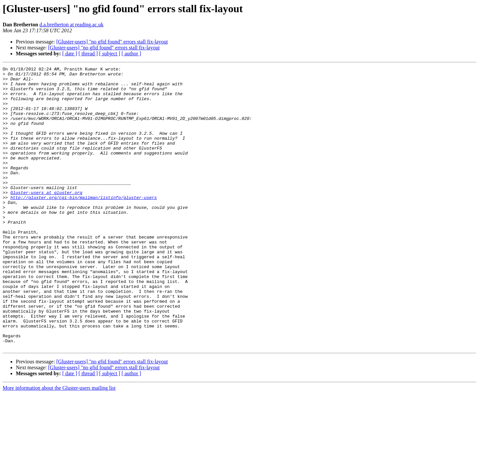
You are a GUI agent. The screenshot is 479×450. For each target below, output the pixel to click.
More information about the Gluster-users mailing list (59, 444)
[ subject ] (109, 53)
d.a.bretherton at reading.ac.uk (72, 24)
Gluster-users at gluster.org (46, 218)
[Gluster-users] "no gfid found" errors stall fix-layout (112, 41)
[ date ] (69, 53)
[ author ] (131, 53)
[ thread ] (88, 53)
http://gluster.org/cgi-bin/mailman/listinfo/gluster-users (83, 224)
